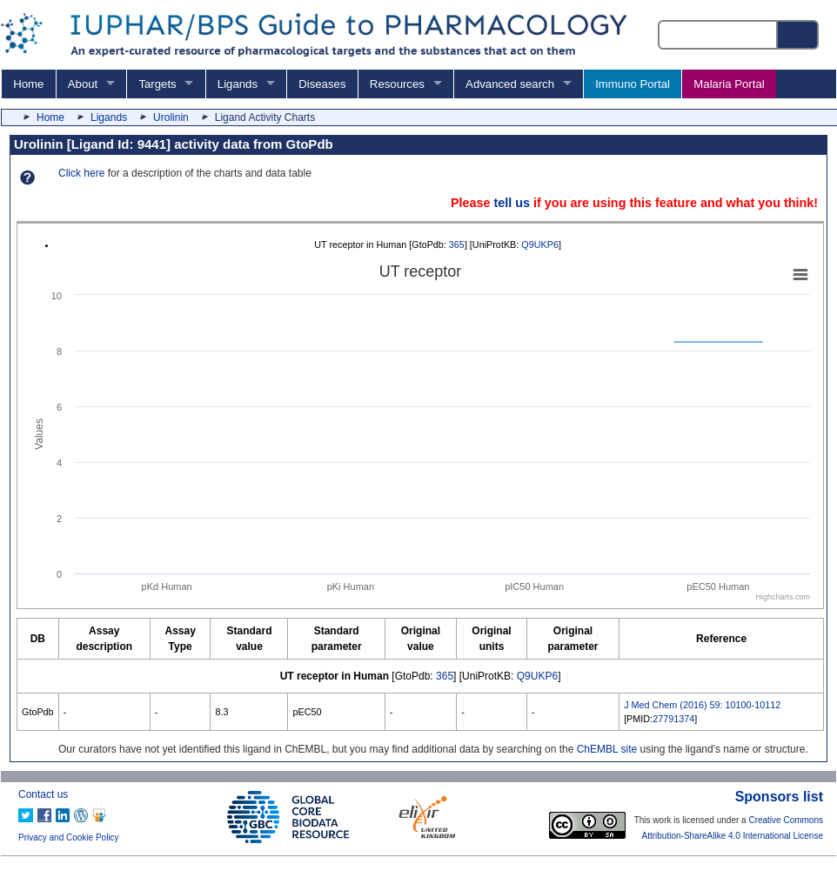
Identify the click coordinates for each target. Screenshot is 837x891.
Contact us (43, 794)
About (82, 83)
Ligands (238, 83)
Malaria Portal (728, 83)
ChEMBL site (607, 749)
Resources (397, 83)
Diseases (321, 83)
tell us (511, 203)
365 (457, 244)
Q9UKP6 (540, 244)
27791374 (673, 718)
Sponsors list (779, 796)
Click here (81, 173)
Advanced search (509, 83)
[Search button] (799, 35)
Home (28, 83)
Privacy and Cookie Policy (68, 837)
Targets (157, 83)
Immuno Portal (632, 83)
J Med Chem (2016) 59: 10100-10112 (702, 705)
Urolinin (171, 117)
